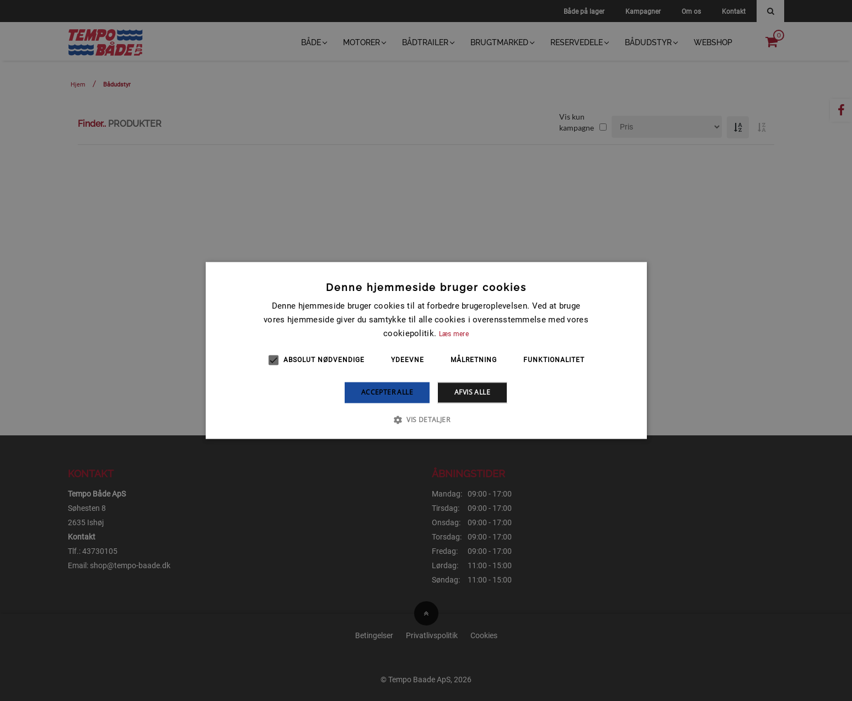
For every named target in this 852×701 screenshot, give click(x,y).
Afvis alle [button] (472, 392)
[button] (426, 419)
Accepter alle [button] (387, 392)
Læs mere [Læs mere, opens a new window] (454, 334)
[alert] (426, 350)
